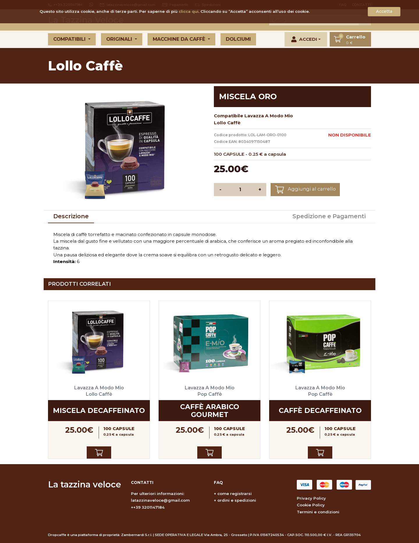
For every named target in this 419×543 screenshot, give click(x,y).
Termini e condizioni (318, 512)
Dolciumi (238, 39)
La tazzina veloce (84, 484)
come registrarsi (234, 493)
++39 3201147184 (148, 507)
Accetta (384, 11)
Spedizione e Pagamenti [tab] (329, 216)
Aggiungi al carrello (305, 190)
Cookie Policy (311, 505)
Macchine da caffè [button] (180, 39)
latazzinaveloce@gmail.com (160, 500)
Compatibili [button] (70, 39)
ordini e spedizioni (236, 500)
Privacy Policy (311, 498)
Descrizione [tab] (71, 216)
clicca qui (188, 11)
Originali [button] (120, 39)
